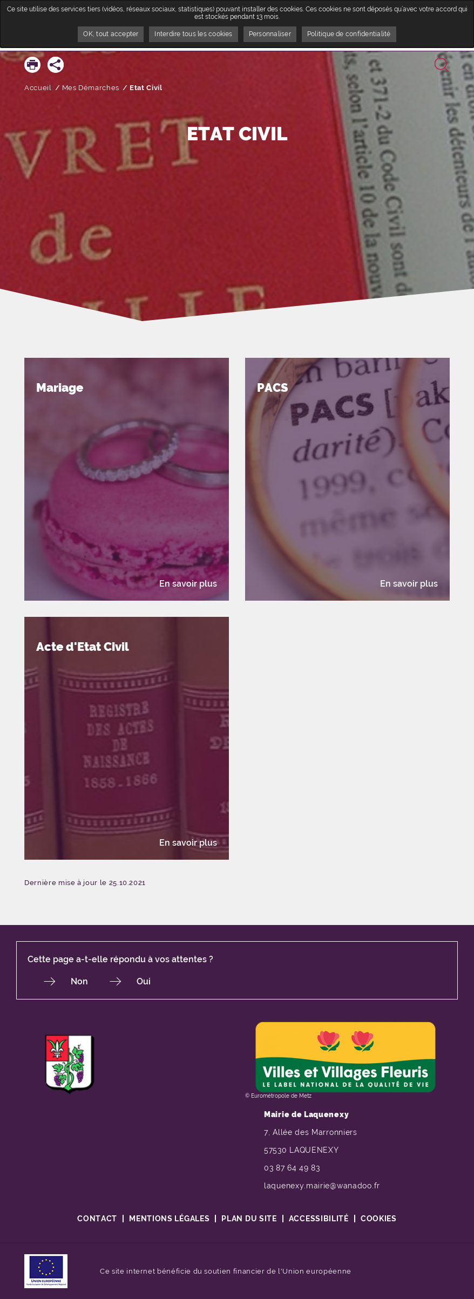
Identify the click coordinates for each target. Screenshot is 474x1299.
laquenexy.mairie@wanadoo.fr (322, 1185)
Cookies (379, 1218)
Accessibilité (319, 1218)
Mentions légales (169, 1218)
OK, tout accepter (110, 34)
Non (79, 981)
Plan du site (248, 1218)
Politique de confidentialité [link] (349, 34)
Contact (97, 1218)
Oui (144, 981)
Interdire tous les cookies (193, 34)
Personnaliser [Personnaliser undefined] (270, 34)
